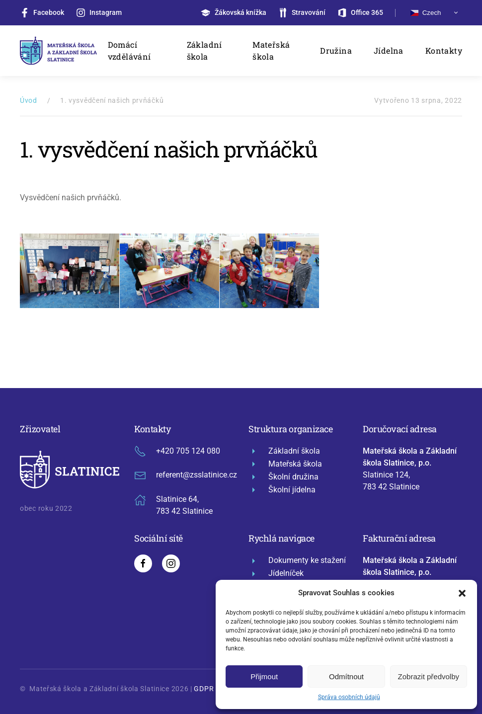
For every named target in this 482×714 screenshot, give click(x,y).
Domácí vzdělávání (129, 50)
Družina (336, 50)
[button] (462, 593)
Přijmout (264, 676)
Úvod (28, 100)
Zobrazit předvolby (428, 676)
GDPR (204, 689)
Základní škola (204, 50)
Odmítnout (346, 676)
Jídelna (388, 50)
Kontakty (443, 50)
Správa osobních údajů (349, 697)
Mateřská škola (271, 50)
